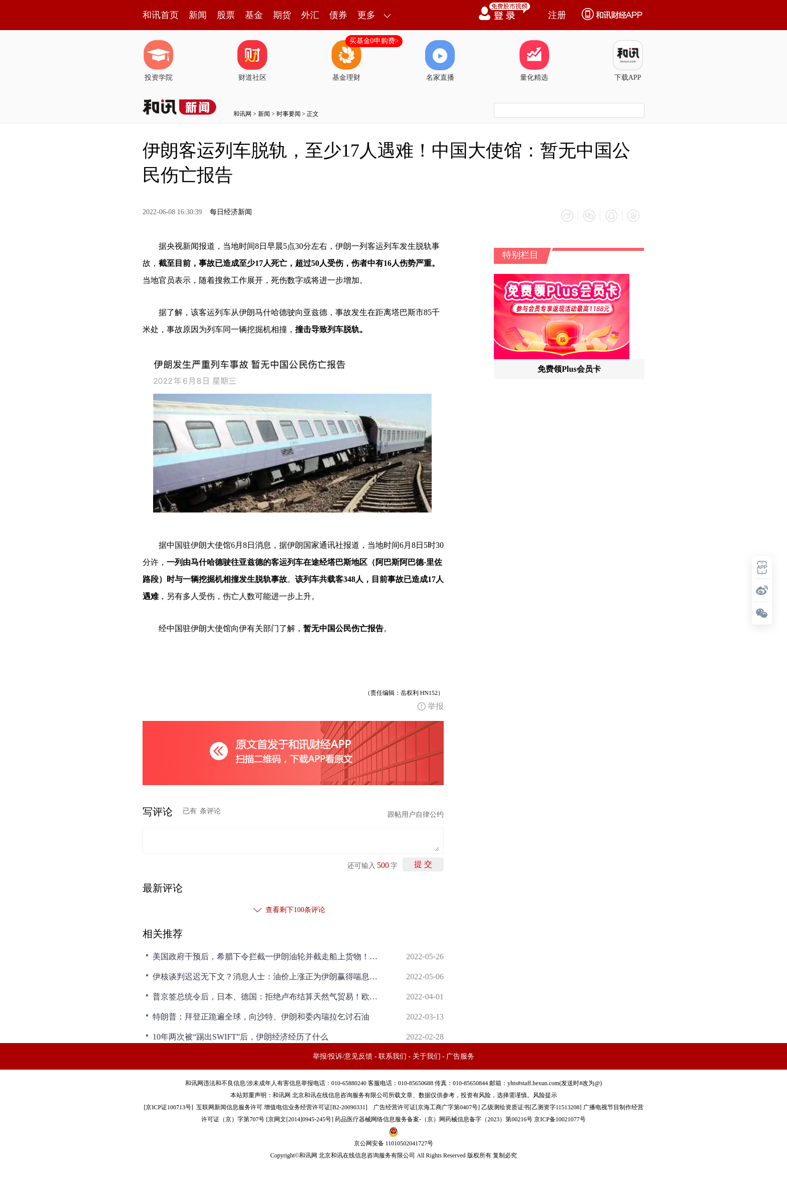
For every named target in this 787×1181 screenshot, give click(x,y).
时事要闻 (289, 113)
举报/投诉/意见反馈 (343, 1056)
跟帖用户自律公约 (415, 814)
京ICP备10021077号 (560, 1119)
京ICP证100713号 (168, 1107)
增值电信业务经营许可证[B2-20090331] (315, 1107)
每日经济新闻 (231, 212)
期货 (282, 15)
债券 (338, 15)
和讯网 (242, 113)
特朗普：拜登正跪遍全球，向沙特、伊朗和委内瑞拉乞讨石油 (261, 1016)
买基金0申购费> (374, 41)
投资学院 (159, 60)
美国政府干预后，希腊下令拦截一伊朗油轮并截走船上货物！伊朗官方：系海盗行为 (268, 956)
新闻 (198, 15)
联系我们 (392, 1056)
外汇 (310, 15)
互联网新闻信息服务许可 (229, 1107)
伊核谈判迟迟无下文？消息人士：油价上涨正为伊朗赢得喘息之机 (268, 976)
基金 (254, 15)
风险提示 (545, 1095)
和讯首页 (161, 15)
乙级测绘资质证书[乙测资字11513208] (531, 1107)
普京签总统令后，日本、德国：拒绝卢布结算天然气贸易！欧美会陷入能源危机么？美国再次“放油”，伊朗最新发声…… (268, 996)
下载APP (628, 60)
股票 (226, 15)
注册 (557, 15)
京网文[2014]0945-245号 (299, 1119)
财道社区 (252, 60)
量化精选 (534, 60)
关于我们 (427, 1056)
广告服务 (460, 1056)
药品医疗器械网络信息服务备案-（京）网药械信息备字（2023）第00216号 (434, 1119)
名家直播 (440, 60)
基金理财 (346, 60)
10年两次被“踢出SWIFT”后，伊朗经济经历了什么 (240, 1036)
